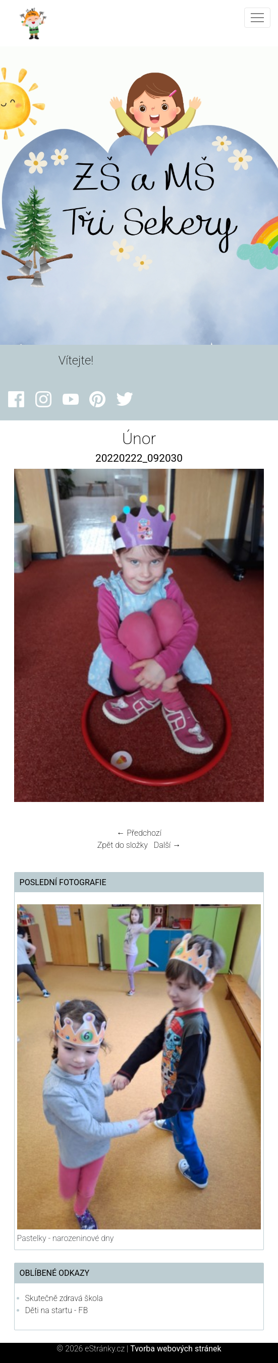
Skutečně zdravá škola (64, 1298)
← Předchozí (139, 833)
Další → (167, 845)
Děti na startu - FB (56, 1310)
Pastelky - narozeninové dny (65, 1238)
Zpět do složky (122, 845)
